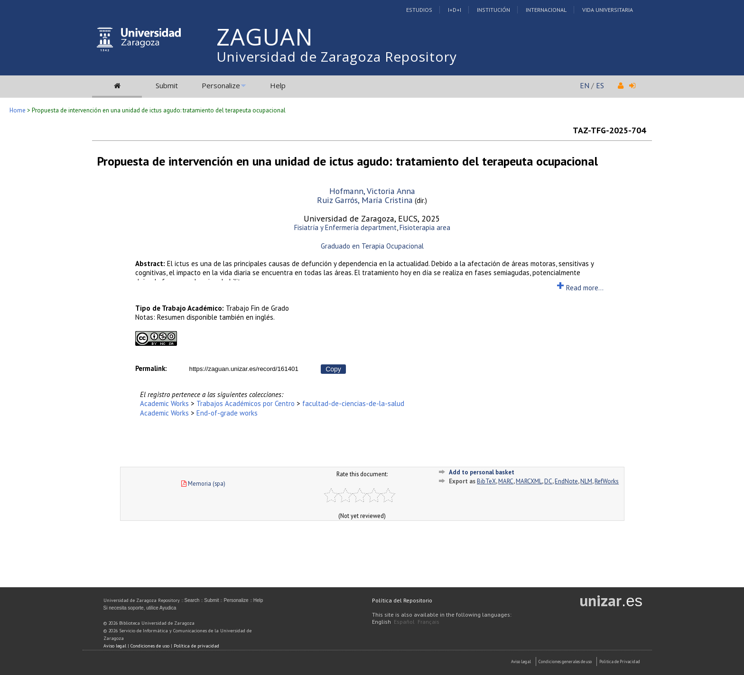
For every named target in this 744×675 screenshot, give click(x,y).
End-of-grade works (227, 412)
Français (428, 621)
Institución (493, 9)
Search (192, 600)
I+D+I (454, 9)
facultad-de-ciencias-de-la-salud (353, 403)
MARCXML (529, 481)
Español (404, 621)
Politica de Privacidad (619, 661)
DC (548, 481)
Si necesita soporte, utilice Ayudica (140, 607)
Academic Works (164, 403)
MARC (505, 481)
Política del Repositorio (402, 600)
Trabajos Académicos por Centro (245, 403)
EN (584, 85)
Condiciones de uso (149, 646)
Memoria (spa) (203, 483)
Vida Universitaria (607, 9)
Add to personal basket (481, 472)
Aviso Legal (521, 661)
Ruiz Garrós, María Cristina (365, 199)
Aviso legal (114, 646)
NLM (586, 481)
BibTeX (486, 481)
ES (600, 85)
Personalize (221, 85)
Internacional (546, 9)
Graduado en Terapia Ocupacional (372, 245)
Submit (167, 85)
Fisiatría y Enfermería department (345, 227)
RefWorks (607, 481)
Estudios (419, 9)
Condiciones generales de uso (565, 661)
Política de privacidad (196, 646)
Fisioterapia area (425, 227)
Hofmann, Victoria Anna (372, 190)
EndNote (566, 481)
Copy (333, 369)
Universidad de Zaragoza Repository (336, 56)
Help (278, 85)
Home (17, 110)
